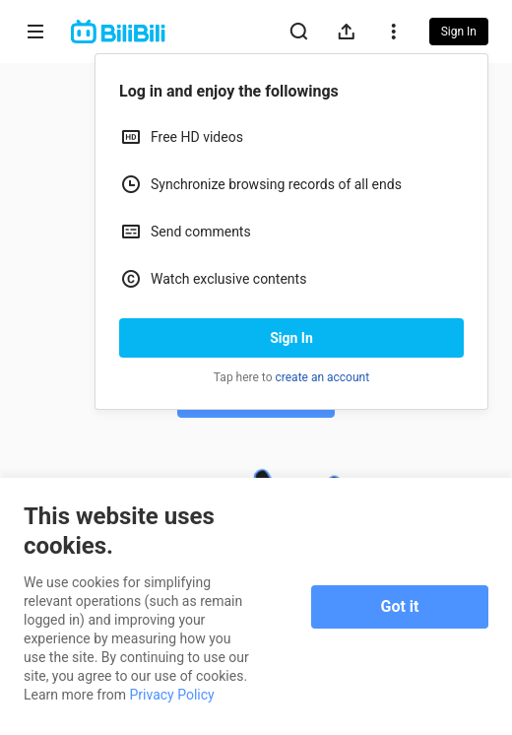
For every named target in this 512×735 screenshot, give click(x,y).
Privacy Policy (172, 694)
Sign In (291, 338)
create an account (323, 377)
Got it (400, 606)
